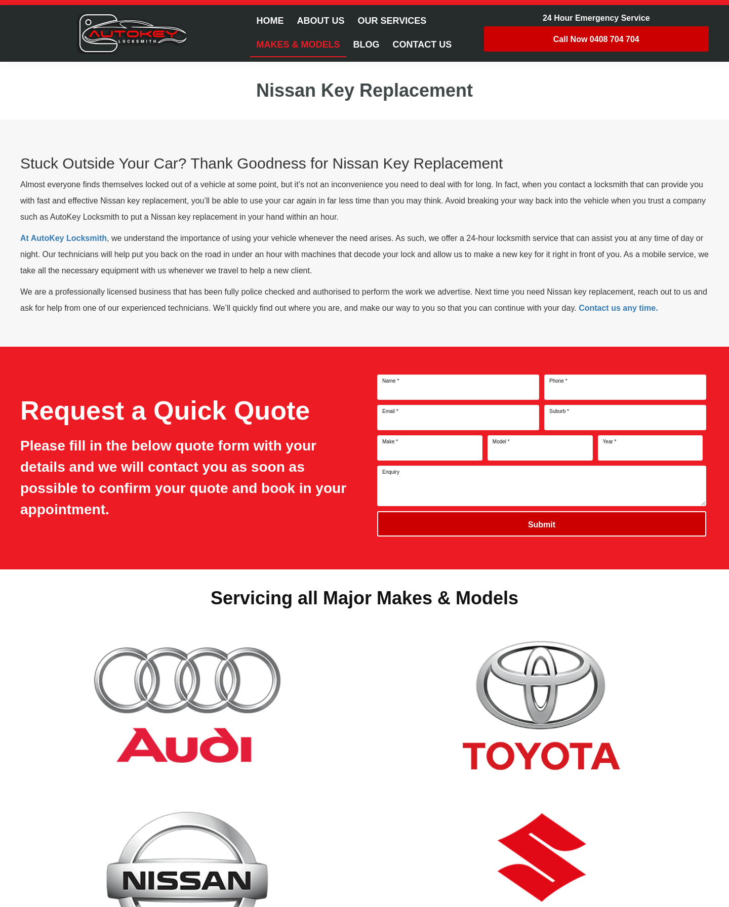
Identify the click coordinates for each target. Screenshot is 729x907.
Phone (558, 381)
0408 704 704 (596, 39)
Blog (366, 44)
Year (610, 441)
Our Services (391, 21)
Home (270, 21)
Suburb (559, 411)
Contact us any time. (618, 308)
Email (390, 411)
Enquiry (390, 472)
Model (501, 441)
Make (390, 441)
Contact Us (422, 44)
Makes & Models (298, 44)
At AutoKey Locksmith (63, 238)
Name (390, 381)
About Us (320, 21)
